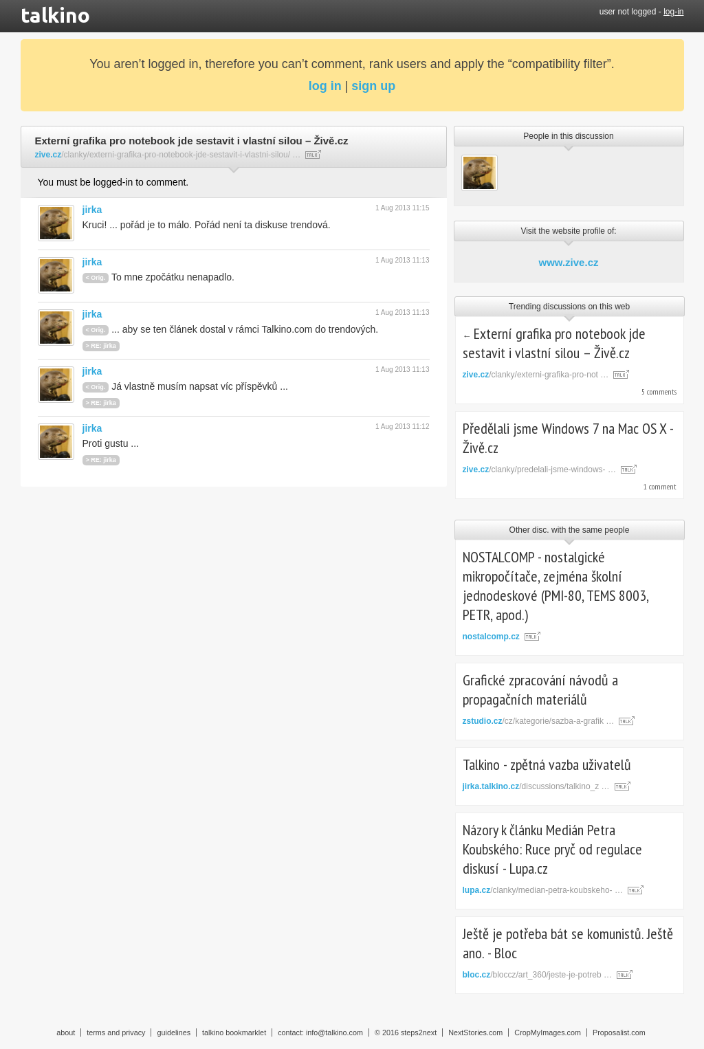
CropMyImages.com (547, 1032)
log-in (673, 11)
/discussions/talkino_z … (536, 786)
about (65, 1032)
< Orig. (96, 277)
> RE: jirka (101, 345)
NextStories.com (475, 1032)
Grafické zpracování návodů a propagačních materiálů (540, 689)
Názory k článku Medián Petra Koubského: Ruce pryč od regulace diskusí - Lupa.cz (552, 849)
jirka (92, 209)
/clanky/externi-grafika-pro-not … (536, 374)
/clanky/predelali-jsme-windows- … (539, 469)
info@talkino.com (334, 1032)
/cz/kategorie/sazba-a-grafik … (539, 721)
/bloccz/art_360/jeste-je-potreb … (537, 975)
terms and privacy (116, 1032)
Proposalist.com (619, 1032)
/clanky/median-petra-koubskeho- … (543, 890)
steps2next (419, 1032)
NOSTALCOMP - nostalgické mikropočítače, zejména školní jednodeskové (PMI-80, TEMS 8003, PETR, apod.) (555, 585)
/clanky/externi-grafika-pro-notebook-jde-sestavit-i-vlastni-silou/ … (168, 154)
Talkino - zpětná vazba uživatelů (547, 764)
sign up (373, 86)
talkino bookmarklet (234, 1032)
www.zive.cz (569, 262)
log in (325, 86)
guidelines (173, 1032)
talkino (55, 15)
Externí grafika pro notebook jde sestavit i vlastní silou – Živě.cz (554, 343)
